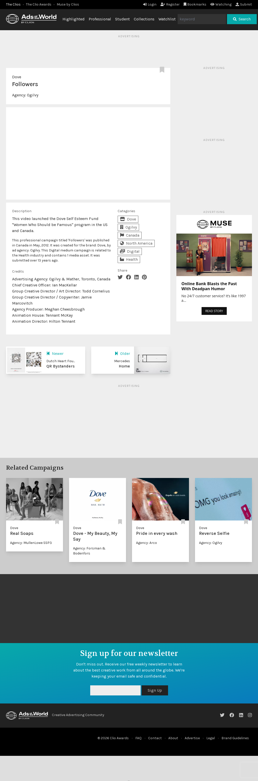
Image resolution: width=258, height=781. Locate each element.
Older (122, 353)
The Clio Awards (38, 4)
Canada (129, 235)
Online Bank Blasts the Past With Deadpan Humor (209, 286)
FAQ (138, 738)
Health (129, 259)
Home (124, 366)
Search (242, 19)
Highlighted (73, 19)
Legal (210, 738)
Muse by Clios (68, 4)
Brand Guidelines (235, 738)
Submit (244, 4)
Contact (155, 738)
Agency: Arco (146, 543)
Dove (16, 77)
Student (122, 19)
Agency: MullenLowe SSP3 (31, 543)
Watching (221, 4)
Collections (144, 19)
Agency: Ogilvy (210, 543)
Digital (130, 251)
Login (149, 4)
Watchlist (167, 19)
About (173, 738)
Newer (54, 353)
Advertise (192, 738)
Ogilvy (32, 95)
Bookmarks (195, 4)
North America (136, 243)
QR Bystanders (60, 366)
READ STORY (214, 311)
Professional (100, 19)
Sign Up (155, 690)
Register (170, 4)
